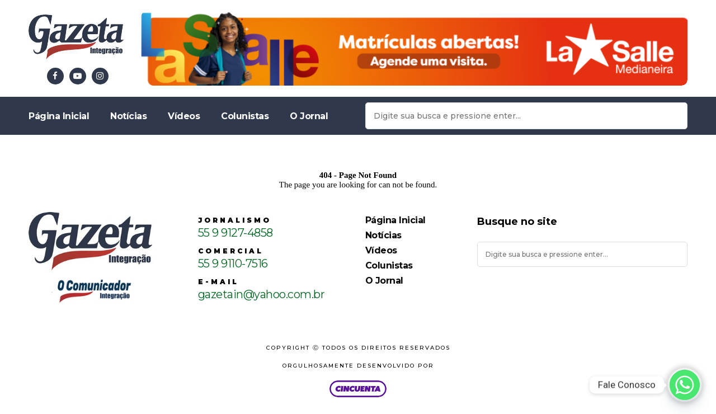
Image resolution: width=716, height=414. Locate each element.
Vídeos (184, 116)
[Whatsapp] (685, 385)
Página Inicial (59, 116)
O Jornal (309, 116)
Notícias (128, 116)
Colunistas (244, 116)
